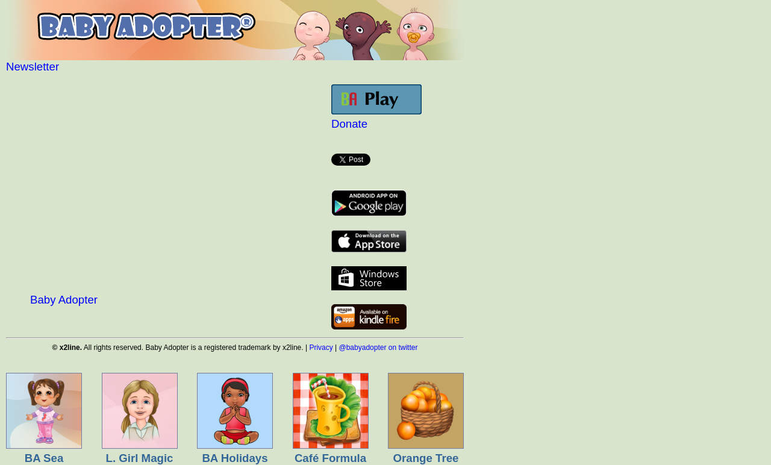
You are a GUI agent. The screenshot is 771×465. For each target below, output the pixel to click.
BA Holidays (234, 458)
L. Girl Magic (139, 458)
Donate (349, 123)
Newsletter (32, 66)
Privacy (320, 347)
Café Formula (330, 458)
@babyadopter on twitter (378, 347)
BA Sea (44, 458)
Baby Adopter (64, 299)
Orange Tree (426, 458)
